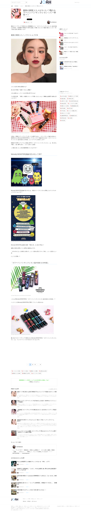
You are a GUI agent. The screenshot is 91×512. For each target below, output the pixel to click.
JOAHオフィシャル (67, 63)
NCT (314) (69, 108)
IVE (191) (62, 120)
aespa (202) (63, 103)
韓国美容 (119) (73, 115)
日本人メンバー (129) (65, 113)
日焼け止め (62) (43, 371)
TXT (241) (62, 110)
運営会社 (24, 501)
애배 (18, 397)
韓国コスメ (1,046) (16, 373)
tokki (65, 35)
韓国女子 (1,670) (26, 373)
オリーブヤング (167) (36, 373)
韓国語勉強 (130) (74, 105)
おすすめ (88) (63, 96)
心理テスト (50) (63, 101)
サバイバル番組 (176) (72, 110)
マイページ (77, 2)
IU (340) (70, 118)
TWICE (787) (70, 98)
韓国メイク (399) (33, 371)
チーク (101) (25, 371)
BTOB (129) (63, 118)
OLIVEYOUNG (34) (73, 101)
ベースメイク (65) (16, 371)
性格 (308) (62, 98)
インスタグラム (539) (72, 103)
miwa (18, 428)
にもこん (65, 49)
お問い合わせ (34, 501)
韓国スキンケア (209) (73, 96)
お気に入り (26, 22)
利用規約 (29, 501)
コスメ (24, 16)
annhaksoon (52, 22)
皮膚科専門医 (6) (64, 115)
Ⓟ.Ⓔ (65, 44)
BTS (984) (62, 108)
